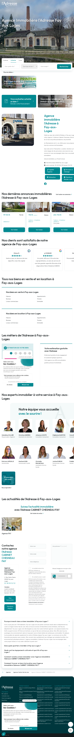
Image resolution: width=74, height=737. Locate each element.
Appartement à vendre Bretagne (44, 695)
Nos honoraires (10, 599)
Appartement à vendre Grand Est (45, 703)
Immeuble (40, 301)
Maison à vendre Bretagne (25, 695)
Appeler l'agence (50, 171)
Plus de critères (8, 72)
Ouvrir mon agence (6, 698)
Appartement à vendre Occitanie (44, 714)
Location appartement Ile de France (63, 708)
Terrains (39, 299)
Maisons (8, 296)
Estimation (51, 177)
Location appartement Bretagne (62, 695)
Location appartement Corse (61, 723)
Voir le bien (14, 230)
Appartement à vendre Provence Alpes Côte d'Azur (44, 720)
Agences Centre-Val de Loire (21, 672)
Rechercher (64, 66)
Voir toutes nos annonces (64, 194)
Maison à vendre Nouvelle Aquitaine (27, 699)
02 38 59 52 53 (9, 583)
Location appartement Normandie (63, 697)
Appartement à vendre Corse (44, 723)
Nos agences (5, 693)
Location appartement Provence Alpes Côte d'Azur (62, 720)
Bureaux (8, 299)
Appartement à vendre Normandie (45, 697)
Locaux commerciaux (12, 301)
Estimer (5, 60)
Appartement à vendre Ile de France (45, 708)
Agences (8, 672)
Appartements (41, 296)
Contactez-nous (5, 696)
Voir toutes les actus (37, 513)
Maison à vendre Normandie (26, 697)
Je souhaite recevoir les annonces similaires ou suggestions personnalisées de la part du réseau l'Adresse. (37, 571)
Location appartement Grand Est (62, 703)
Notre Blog (4, 700)
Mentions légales (10, 607)
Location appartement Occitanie (62, 714)
